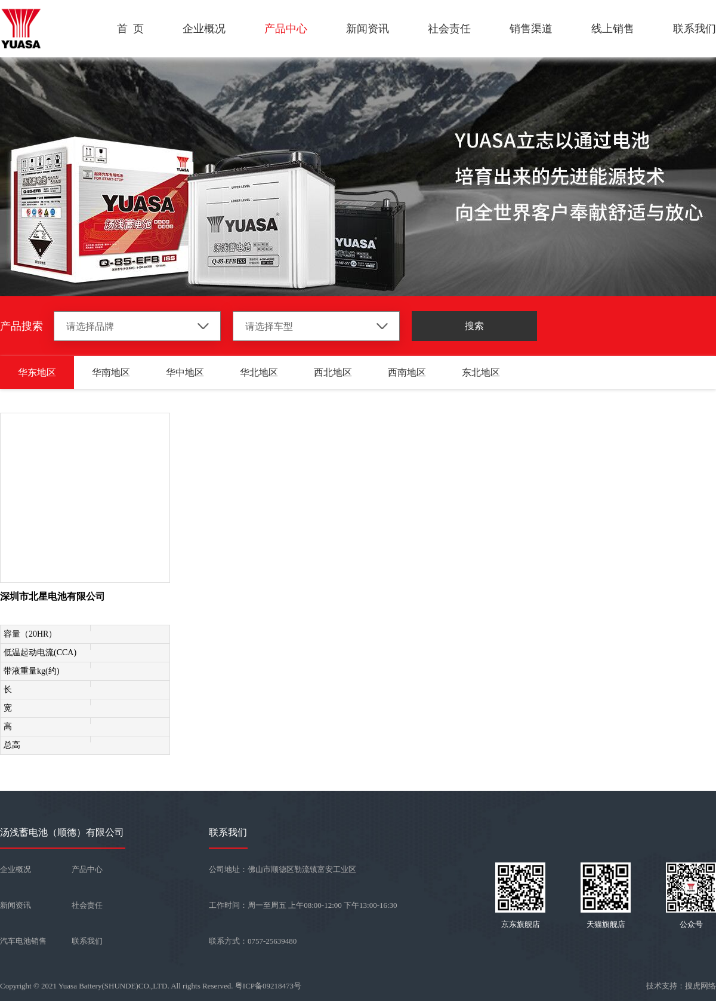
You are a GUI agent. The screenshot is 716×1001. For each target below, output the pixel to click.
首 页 (130, 29)
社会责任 (449, 29)
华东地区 (37, 372)
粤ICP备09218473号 (268, 985)
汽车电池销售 (23, 940)
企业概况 (204, 29)
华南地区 (111, 372)
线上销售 (612, 29)
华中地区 (185, 372)
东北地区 (481, 372)
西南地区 (407, 372)
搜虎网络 (700, 985)
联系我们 (694, 29)
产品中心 (285, 29)
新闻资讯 (367, 29)
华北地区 (259, 372)
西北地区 (333, 372)
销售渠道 (531, 29)
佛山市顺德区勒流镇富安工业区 (302, 869)
